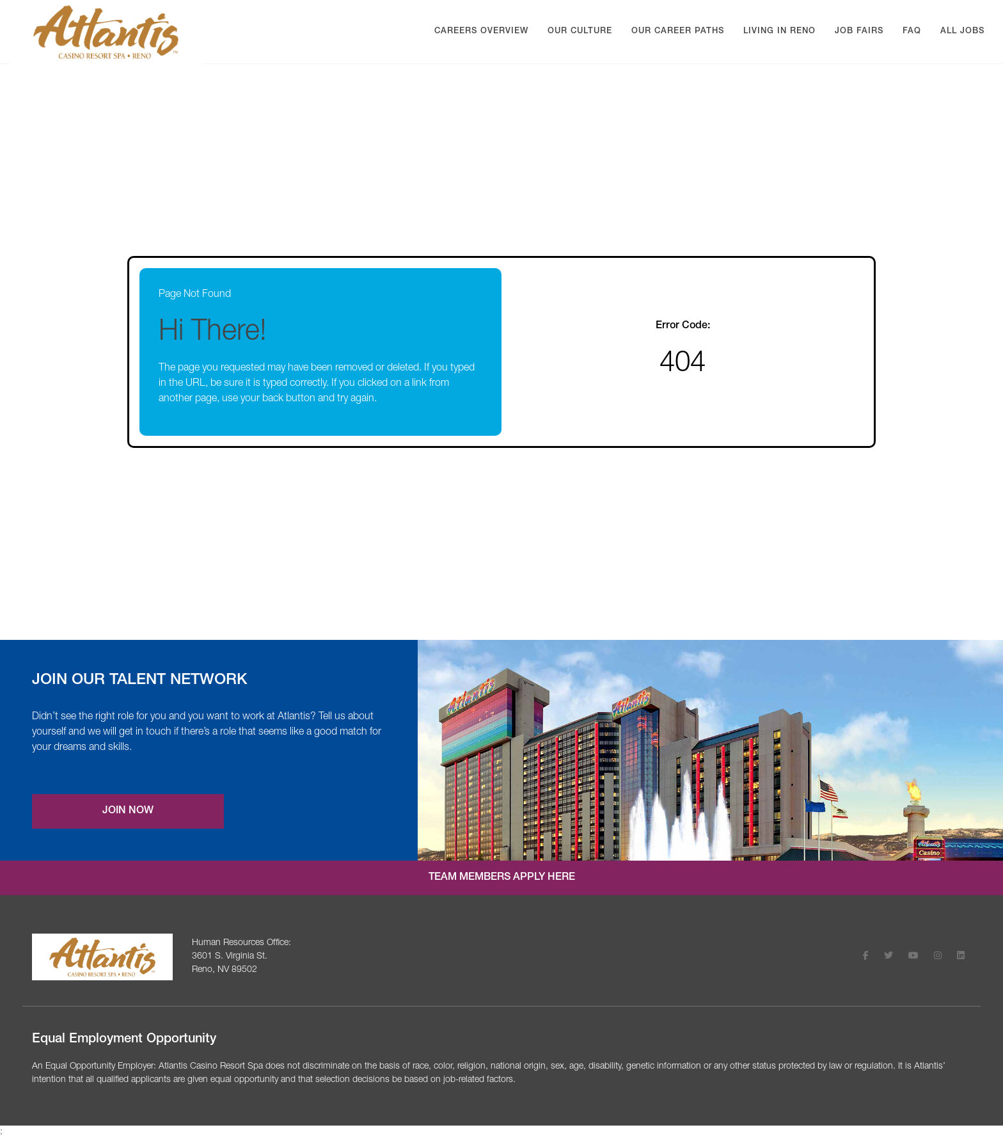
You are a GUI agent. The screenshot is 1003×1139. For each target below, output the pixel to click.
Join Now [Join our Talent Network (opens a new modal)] (128, 811)
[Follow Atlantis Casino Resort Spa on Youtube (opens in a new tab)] (913, 957)
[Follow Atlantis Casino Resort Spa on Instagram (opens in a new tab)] (938, 957)
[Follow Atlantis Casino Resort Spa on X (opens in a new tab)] (888, 957)
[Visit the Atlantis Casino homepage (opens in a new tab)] (102, 957)
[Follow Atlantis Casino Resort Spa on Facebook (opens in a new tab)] (866, 957)
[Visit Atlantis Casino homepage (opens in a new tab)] (106, 32)
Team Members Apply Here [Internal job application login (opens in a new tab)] (502, 878)
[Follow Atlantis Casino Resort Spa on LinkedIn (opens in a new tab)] (961, 957)
